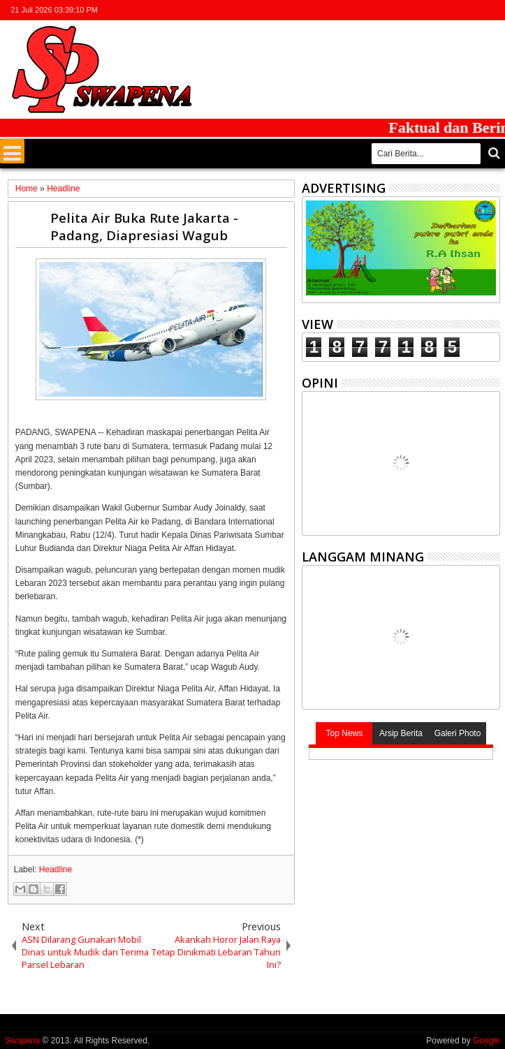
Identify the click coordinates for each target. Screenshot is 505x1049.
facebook (436, 10)
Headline (55, 869)
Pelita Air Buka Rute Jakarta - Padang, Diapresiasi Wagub (144, 226)
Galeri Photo (457, 733)
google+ (455, 10)
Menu (12, 151)
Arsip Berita (401, 733)
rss (473, 10)
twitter (418, 10)
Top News (344, 733)
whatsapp (491, 10)
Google (486, 1041)
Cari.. (493, 153)
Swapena (22, 1041)
